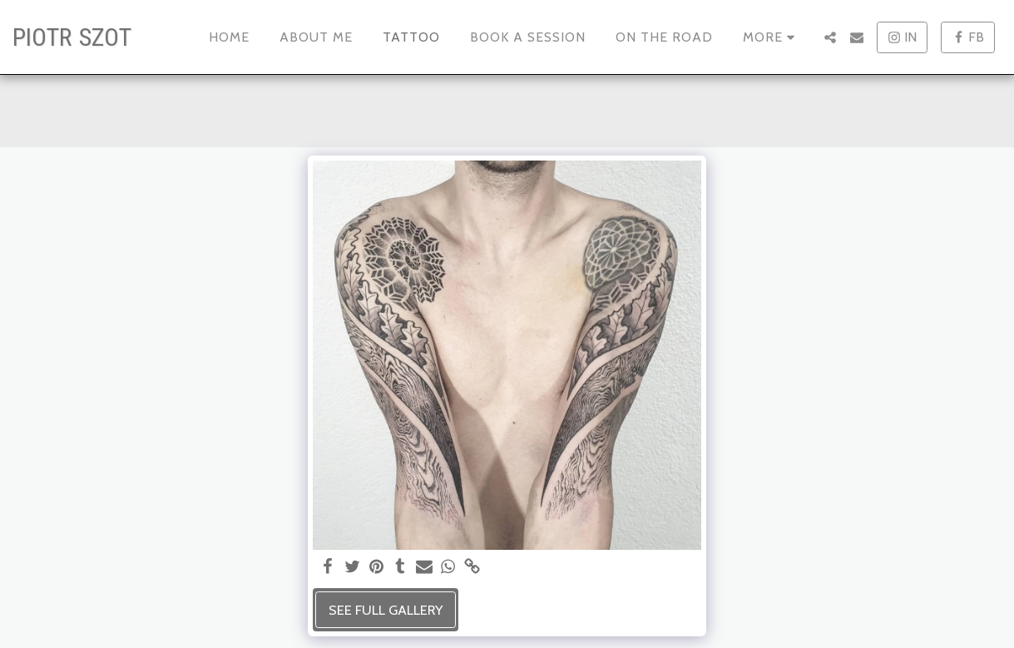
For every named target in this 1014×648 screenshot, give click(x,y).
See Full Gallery (386, 609)
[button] (830, 37)
